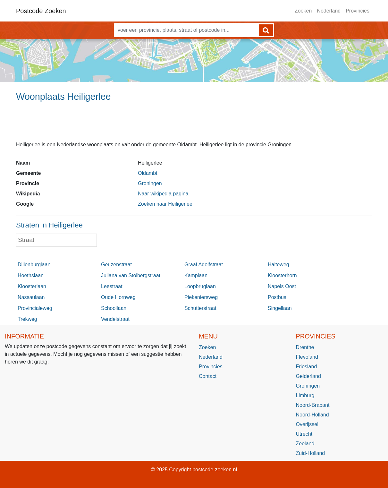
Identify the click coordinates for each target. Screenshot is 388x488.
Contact (207, 376)
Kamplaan (195, 275)
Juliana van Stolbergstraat (130, 275)
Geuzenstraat (116, 264)
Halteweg (278, 264)
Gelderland (308, 376)
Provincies (357, 10)
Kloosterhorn (282, 275)
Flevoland (307, 357)
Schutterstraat (200, 308)
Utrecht (304, 434)
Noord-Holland (312, 414)
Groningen (150, 183)
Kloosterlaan (32, 286)
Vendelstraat (115, 319)
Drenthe (305, 347)
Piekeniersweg (201, 297)
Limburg (305, 395)
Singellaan (280, 308)
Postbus (277, 297)
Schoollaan (113, 308)
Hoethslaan (31, 275)
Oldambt (147, 173)
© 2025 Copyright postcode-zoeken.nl (194, 469)
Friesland (306, 366)
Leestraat (111, 286)
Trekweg (27, 319)
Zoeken (303, 10)
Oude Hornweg (118, 297)
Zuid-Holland (310, 453)
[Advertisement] (194, 124)
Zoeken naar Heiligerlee (165, 204)
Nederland (329, 10)
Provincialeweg (35, 308)
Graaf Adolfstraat (203, 264)
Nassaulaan (31, 297)
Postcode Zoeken (41, 10)
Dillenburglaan (34, 264)
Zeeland (305, 443)
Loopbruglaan (200, 286)
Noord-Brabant (313, 405)
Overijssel (307, 424)
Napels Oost (282, 286)
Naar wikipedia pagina (163, 193)
